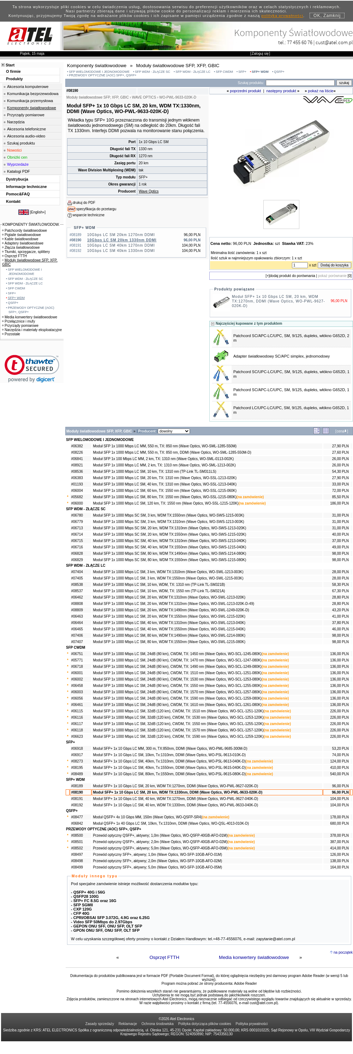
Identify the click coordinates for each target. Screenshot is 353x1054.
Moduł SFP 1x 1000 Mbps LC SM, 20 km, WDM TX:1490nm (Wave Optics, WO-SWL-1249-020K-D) (171, 610)
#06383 (77, 478)
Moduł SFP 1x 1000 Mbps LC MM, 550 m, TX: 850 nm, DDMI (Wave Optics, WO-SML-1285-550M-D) (172, 452)
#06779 (77, 522)
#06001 (77, 673)
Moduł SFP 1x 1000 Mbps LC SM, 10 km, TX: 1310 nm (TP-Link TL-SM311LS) (154, 471)
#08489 (77, 774)
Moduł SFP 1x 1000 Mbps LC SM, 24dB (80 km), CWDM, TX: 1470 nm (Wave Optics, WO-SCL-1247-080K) (177, 660)
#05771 (77, 660)
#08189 (77, 786)
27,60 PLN (340, 452)
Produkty (14, 79)
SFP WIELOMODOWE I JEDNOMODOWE (99, 71)
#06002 (77, 679)
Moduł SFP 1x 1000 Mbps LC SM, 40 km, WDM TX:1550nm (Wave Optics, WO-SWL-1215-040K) (169, 629)
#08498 (77, 861)
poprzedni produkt (245, 91)
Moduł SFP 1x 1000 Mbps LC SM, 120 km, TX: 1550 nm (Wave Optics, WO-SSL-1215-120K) (165, 503)
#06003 (77, 692)
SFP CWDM (224, 71)
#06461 (77, 705)
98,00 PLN (340, 553)
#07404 (77, 572)
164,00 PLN (339, 867)
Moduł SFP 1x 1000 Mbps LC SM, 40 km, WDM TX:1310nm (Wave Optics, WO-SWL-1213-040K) (169, 623)
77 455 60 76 (299, 42)
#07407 (77, 642)
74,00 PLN (340, 755)
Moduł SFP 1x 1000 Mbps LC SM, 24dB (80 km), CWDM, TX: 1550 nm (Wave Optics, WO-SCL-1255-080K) (177, 686)
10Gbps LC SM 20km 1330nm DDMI (121, 240)
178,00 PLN (339, 817)
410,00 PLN (339, 768)
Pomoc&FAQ (18, 194)
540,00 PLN (339, 774)
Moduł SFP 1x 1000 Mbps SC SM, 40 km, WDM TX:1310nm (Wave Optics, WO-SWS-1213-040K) (169, 541)
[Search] (300, 83)
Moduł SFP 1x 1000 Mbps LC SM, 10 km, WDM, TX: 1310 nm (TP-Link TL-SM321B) (159, 585)
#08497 (77, 854)
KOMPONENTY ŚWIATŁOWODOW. (31, 224)
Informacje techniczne (26, 186)
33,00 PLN (340, 484)
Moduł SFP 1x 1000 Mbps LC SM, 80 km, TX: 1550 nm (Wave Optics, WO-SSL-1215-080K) (165, 497)
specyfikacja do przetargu (96, 209)
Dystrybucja (17, 179)
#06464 (77, 623)
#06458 (77, 686)
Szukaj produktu (21, 143)
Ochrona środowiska (158, 1024)
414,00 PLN (339, 848)
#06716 (77, 547)
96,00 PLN (340, 786)
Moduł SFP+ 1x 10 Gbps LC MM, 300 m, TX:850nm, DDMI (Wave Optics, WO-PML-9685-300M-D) (170, 748)
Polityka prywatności (252, 1024)
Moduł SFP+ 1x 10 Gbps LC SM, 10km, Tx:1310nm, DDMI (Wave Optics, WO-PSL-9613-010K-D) (169, 755)
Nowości (14, 150)
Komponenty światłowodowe (31, 108)
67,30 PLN (340, 591)
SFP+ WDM (260, 71)
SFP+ (242, 71)
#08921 (77, 465)
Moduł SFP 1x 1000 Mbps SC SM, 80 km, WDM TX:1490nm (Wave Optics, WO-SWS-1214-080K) (169, 553)
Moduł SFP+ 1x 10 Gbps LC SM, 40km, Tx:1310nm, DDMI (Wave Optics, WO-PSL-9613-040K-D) (169, 761)
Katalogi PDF (18, 171)
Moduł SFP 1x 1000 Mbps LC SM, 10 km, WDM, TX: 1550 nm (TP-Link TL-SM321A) (159, 591)
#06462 (77, 597)
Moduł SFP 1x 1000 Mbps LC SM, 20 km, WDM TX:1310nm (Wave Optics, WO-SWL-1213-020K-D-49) (173, 604)
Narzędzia (16, 122)
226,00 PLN (339, 711)
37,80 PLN (340, 623)
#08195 (77, 768)
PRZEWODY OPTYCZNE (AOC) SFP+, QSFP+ (102, 75)
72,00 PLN (340, 491)
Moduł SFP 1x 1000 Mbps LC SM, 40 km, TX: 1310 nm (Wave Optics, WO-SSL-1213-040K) (165, 484)
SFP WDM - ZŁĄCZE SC (152, 71)
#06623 (77, 736)
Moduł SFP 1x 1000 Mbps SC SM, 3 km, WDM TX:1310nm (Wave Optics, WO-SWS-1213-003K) (168, 522)
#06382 (77, 446)
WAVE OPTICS (144, 97)
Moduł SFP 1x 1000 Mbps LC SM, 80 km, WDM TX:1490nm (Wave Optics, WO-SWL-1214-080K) (169, 635)
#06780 (77, 515)
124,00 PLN (339, 761)
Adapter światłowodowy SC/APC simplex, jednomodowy (281, 356)
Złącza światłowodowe (21, 247)
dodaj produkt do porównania (292, 276)
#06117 (77, 724)
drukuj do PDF (84, 203)
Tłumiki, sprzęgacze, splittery (26, 252)
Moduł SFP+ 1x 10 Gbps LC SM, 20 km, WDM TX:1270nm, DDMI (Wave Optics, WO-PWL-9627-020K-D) (278, 301)
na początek (343, 952)
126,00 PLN (339, 854)
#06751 (77, 654)
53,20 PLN (340, 748)
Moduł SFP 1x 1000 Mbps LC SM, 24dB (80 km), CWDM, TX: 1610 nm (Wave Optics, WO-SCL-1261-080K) (177, 705)
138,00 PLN (339, 861)
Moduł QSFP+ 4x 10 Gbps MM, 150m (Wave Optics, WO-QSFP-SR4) (147, 817)
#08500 (77, 835)
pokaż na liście (321, 91)
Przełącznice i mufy (18, 321)
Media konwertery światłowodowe (254, 957)
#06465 (77, 629)
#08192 (77, 805)
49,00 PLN (340, 547)
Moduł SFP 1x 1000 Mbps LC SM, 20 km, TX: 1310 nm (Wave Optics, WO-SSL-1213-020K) (165, 478)
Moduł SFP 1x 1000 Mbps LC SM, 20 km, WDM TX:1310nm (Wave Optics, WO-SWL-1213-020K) (169, 597)
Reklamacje (128, 1024)
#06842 (77, 823)
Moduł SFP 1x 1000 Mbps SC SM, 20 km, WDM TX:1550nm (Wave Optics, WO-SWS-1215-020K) (169, 534)
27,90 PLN (340, 446)
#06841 (77, 459)
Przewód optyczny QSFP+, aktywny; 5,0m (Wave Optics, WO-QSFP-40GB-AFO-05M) (160, 848)
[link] (32, 368)
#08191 (77, 799)
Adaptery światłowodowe (22, 243)
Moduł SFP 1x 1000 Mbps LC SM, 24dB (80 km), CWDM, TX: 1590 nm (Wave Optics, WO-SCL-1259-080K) (177, 698)
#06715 (77, 541)
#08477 (77, 817)
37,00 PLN (340, 541)
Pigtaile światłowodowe (21, 235)
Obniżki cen (17, 157)
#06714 (77, 534)
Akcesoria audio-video (26, 136)
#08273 (77, 761)
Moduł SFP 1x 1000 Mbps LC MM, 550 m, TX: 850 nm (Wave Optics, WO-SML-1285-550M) (165, 446)
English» (37, 212)
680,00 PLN (339, 823)
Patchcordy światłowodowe (24, 230)
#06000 (77, 503)
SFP (142, 177)
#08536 (77, 471)
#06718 (77, 667)
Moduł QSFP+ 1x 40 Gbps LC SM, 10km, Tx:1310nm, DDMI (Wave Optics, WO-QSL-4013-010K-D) (171, 823)
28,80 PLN (340, 597)
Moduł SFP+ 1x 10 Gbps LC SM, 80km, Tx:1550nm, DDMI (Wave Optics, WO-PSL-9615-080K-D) (169, 774)
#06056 (77, 698)
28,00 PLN (340, 572)
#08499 (77, 867)
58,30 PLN (340, 585)
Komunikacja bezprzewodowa (33, 94)
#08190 (77, 792)
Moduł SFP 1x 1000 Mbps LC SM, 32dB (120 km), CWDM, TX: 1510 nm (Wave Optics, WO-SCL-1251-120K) (178, 711)
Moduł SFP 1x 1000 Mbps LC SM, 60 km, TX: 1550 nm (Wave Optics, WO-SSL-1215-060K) (165, 491)
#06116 (77, 717)
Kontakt (13, 201)
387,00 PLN (339, 842)
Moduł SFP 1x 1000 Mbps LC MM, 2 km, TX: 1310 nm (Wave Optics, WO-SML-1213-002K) (164, 465)
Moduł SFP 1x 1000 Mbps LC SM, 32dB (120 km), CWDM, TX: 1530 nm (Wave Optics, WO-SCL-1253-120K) (178, 717)
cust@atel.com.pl (334, 42)
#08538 (77, 585)
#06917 (77, 755)
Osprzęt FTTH (164, 957)
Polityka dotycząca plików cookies (204, 1024)
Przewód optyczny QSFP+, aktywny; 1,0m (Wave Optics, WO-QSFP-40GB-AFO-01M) (160, 835)
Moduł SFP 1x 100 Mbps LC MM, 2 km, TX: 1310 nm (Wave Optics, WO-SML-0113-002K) (163, 459)
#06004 (77, 491)
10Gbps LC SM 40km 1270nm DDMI (121, 245)
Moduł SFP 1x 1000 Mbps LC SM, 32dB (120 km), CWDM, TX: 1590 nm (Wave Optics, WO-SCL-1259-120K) (178, 736)
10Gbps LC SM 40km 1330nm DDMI (121, 251)
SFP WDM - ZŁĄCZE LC (192, 71)
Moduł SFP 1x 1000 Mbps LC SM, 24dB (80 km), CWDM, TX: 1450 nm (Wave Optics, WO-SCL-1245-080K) (177, 654)
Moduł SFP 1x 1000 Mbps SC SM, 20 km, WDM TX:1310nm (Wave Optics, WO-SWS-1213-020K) (169, 528)
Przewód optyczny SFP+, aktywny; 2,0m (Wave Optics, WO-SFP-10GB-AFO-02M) (157, 861)
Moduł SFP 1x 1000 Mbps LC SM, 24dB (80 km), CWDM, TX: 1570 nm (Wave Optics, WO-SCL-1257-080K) (177, 692)
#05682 (77, 497)
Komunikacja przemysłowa (30, 101)
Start (10, 65)
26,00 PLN (340, 459)
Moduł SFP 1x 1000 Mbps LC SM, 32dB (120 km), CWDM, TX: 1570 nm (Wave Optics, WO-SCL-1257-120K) (178, 730)
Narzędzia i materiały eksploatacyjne (32, 330)
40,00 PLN (340, 534)
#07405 (77, 578)
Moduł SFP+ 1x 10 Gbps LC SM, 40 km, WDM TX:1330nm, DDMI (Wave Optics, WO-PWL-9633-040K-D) (175, 805)
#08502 (77, 848)
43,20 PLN (340, 610)
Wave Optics (148, 191)
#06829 (77, 560)
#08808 (77, 604)
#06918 (77, 748)
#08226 (77, 452)
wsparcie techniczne (88, 215)
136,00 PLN (339, 654)
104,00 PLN (339, 799)
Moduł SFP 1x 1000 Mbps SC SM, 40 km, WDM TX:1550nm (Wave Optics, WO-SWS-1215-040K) (169, 547)
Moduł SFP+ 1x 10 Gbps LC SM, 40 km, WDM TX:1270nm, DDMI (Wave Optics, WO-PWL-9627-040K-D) (175, 799)
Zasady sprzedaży (99, 1024)
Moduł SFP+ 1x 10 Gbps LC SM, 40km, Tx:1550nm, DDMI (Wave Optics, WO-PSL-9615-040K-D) (169, 768)
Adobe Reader (245, 983)
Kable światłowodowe (20, 239)
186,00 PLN (339, 503)
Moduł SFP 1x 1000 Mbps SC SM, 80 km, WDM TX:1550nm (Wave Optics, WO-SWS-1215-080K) (169, 560)
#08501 (77, 842)
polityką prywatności (282, 15)
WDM (130, 170)
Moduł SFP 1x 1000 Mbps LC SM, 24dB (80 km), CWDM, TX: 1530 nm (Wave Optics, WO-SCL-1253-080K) (177, 679)
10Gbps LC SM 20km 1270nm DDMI (121, 235)
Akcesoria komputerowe (27, 86)
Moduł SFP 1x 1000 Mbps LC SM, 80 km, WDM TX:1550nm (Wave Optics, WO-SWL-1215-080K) (169, 642)
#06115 (77, 711)
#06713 (77, 528)
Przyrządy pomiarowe (25, 115)
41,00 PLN (340, 616)
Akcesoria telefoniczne (26, 129)
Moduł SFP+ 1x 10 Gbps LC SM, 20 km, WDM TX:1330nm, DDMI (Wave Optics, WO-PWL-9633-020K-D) (177, 792)
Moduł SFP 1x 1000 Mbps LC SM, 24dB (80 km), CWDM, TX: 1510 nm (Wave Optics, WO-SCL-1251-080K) (177, 673)
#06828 (77, 553)
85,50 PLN (340, 497)
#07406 (77, 635)
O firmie (13, 71)
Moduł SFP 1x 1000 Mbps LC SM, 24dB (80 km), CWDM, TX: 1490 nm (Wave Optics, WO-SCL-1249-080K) (177, 667)
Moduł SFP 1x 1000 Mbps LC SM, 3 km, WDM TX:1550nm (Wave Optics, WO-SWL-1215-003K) (168, 578)
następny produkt (281, 91)
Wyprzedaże (18, 164)
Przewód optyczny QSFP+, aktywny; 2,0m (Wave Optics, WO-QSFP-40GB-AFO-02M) (160, 842)
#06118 (77, 730)
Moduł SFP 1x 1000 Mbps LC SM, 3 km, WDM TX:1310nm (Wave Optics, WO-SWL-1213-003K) (168, 572)
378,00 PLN (339, 835)
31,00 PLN (340, 515)
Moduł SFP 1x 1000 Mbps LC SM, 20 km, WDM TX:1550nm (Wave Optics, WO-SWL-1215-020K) (169, 616)
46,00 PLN (340, 629)
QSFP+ (279, 71)
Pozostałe (11, 334)
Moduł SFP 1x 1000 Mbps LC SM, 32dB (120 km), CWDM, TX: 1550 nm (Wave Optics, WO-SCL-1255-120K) (178, 724)
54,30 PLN (340, 471)
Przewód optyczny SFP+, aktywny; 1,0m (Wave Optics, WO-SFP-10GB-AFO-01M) (157, 854)
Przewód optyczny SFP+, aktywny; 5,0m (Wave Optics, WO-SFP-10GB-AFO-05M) (157, 867)
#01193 (77, 484)
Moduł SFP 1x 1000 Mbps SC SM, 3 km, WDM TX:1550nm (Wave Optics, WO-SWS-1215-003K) (168, 515)
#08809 (77, 610)
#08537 (77, 591)
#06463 (77, 616)
